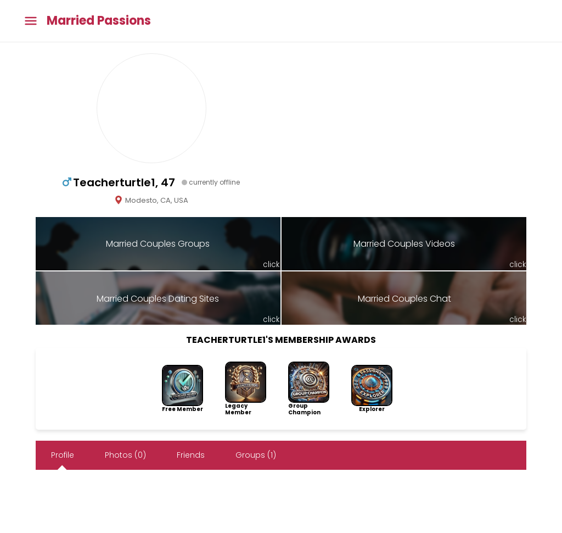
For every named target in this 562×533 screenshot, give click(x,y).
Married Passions (99, 20)
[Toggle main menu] (30, 21)
